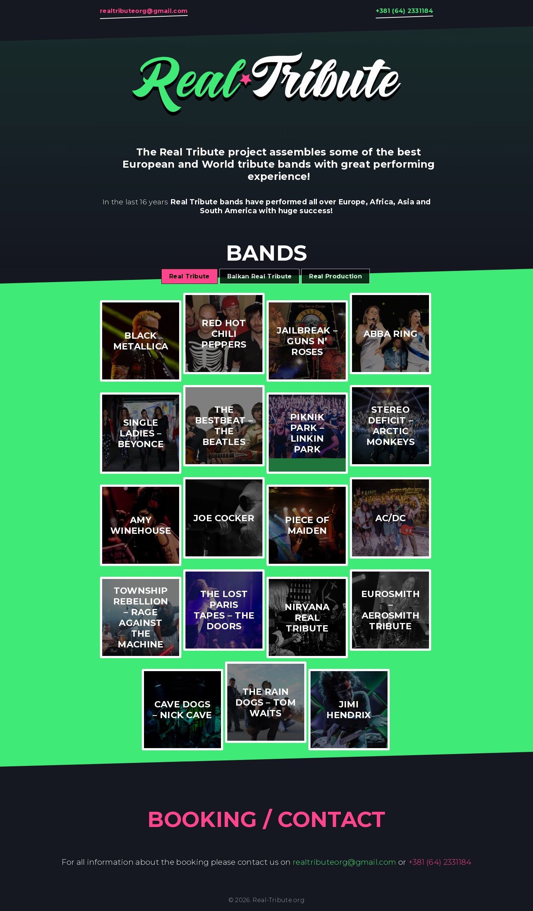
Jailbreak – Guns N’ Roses (307, 341)
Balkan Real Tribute (259, 276)
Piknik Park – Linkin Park (307, 433)
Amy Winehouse (140, 525)
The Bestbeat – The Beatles (224, 425)
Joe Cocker (224, 518)
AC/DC (390, 518)
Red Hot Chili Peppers (223, 334)
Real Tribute (189, 276)
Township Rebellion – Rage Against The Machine (140, 617)
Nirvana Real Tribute (307, 618)
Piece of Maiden (307, 525)
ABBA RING (390, 333)
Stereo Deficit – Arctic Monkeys (390, 425)
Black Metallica (140, 341)
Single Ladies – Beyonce (141, 433)
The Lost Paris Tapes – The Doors (224, 610)
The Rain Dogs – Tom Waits (265, 702)
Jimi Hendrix (348, 709)
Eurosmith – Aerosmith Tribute (390, 610)
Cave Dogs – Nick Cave (182, 709)
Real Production (335, 276)
